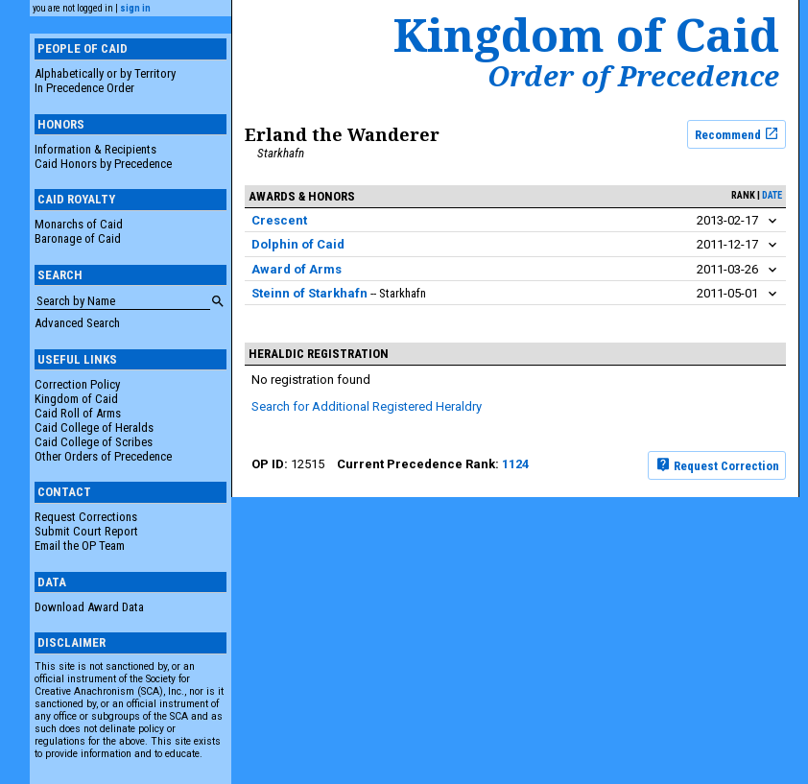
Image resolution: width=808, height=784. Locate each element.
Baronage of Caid (78, 238)
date (772, 195)
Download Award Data (89, 607)
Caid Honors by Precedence (103, 163)
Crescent (279, 220)
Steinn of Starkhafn (309, 293)
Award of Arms (296, 269)
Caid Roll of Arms (78, 413)
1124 (515, 464)
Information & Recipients (95, 149)
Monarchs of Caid (79, 224)
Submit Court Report (86, 531)
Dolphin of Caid (298, 244)
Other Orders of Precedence (103, 456)
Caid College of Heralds (94, 427)
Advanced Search (77, 323)
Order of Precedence (633, 76)
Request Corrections (86, 517)
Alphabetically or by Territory (105, 73)
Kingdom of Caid (76, 399)
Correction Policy (77, 384)
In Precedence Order (84, 88)
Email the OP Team (80, 545)
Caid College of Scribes (94, 442)
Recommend (737, 133)
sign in (135, 8)
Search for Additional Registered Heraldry (366, 406)
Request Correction (717, 464)
